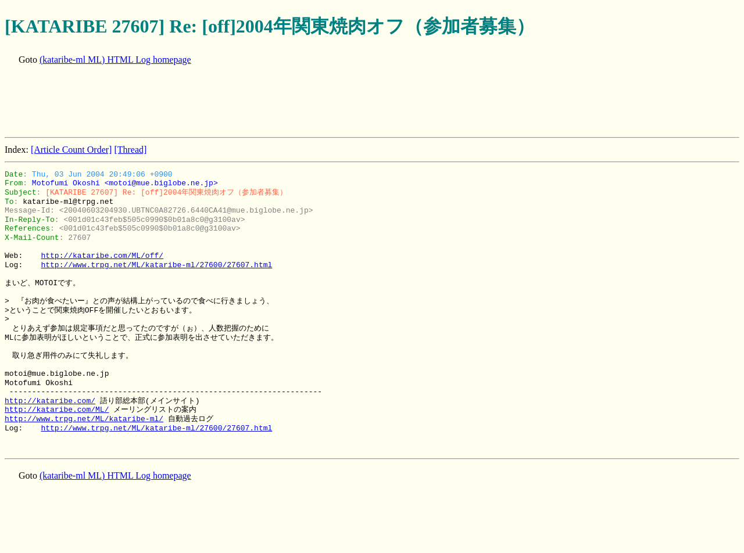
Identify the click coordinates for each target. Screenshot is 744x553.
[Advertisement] (216, 102)
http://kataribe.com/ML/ (57, 409)
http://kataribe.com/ (50, 401)
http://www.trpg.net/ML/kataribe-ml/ (84, 419)
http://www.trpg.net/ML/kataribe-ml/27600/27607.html (156, 265)
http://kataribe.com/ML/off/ (102, 255)
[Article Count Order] (71, 150)
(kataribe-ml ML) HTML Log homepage (115, 59)
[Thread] (130, 150)
